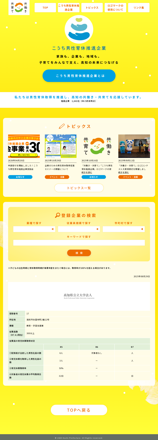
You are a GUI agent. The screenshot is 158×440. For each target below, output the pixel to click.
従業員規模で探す (79, 223)
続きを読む (87, 172)
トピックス (92, 7)
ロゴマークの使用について (115, 7)
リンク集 (139, 7)
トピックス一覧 (79, 188)
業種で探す (34, 223)
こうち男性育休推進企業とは (80, 75)
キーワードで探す (79, 236)
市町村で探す (124, 223)
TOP (45, 7)
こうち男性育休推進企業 (68, 7)
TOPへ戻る (79, 410)
